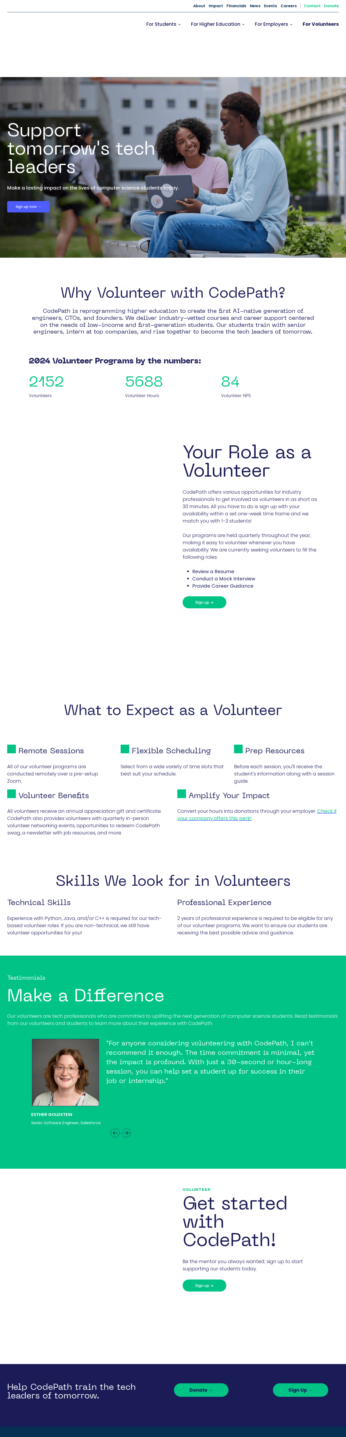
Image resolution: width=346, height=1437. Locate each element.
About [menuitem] (199, 6)
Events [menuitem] (270, 6)
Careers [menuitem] (289, 6)
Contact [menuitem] (312, 6)
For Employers (271, 24)
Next (126, 1092)
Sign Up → (300, 1349)
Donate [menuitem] (331, 6)
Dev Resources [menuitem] (258, 1412)
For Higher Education (215, 24)
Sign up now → (28, 165)
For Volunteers (321, 24)
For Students (161, 24)
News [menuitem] (255, 6)
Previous (115, 1092)
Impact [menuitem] (216, 6)
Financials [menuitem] (236, 6)
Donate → (201, 1349)
